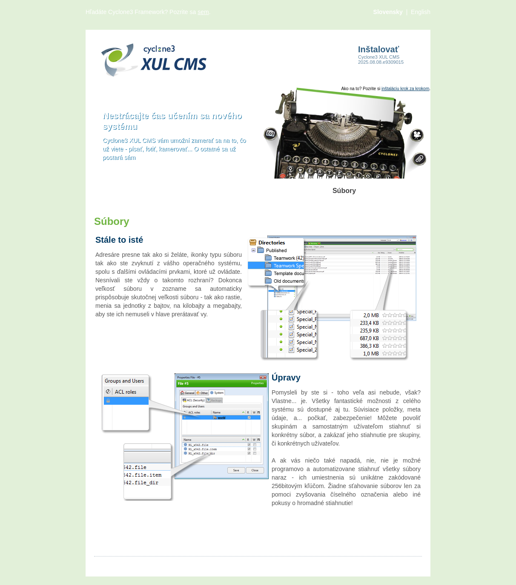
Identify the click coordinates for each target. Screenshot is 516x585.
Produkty (186, 564)
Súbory (216, 564)
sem (203, 12)
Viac (240, 564)
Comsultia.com (402, 564)
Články (103, 564)
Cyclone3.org (356, 564)
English (420, 12)
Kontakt (265, 564)
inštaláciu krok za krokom (405, 88)
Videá (159, 564)
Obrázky (132, 564)
